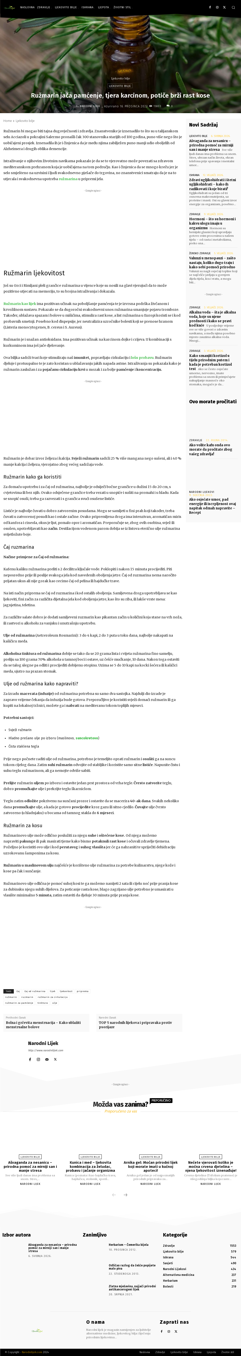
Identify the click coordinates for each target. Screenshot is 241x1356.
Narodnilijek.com (32, 1352)
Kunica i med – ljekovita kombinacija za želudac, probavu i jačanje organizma (90, 1166)
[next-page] (125, 1195)
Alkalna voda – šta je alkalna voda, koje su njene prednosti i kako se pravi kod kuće (212, 319)
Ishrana (194, 175)
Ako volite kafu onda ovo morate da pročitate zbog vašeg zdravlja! (210, 449)
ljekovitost (66, 991)
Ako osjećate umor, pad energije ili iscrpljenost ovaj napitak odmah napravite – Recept (212, 506)
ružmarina (68, 179)
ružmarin (11, 997)
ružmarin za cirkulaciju (53, 997)
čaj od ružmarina (35, 991)
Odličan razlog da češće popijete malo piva (132, 1267)
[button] (233, 7)
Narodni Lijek (90, 106)
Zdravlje (195, 214)
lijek (52, 991)
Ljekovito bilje (120, 78)
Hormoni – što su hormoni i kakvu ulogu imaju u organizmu (212, 223)
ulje (54, 1003)
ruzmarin (27, 997)
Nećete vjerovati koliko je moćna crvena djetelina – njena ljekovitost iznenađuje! (210, 1166)
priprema (83, 991)
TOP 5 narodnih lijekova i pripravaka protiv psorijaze (135, 1025)
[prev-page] (114, 1195)
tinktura (43, 1003)
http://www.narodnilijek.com (45, 1050)
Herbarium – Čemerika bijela (128, 1245)
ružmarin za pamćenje (19, 1003)
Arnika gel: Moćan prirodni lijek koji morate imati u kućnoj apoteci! (151, 1166)
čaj (18, 991)
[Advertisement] (92, 227)
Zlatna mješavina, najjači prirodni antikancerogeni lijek (132, 1288)
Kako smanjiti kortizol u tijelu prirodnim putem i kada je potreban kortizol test (210, 362)
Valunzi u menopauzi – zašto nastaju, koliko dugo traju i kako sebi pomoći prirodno (212, 262)
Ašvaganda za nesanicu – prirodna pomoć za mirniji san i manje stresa (211, 145)
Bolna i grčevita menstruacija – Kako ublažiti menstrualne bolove (43, 1025)
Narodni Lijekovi (201, 492)
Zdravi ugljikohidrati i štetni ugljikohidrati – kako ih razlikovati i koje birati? (212, 184)
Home (7, 121)
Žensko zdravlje (200, 253)
